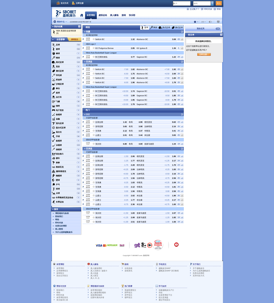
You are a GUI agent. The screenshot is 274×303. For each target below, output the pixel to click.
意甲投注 (128, 295)
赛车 (66, 158)
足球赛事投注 (62, 271)
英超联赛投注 (130, 290)
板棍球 (66, 141)
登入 (219, 3)
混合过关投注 (62, 276)
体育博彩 (91, 15)
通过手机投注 (164, 300)
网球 (66, 58)
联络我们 (59, 216)
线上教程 (59, 229)
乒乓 (66, 184)
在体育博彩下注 (165, 295)
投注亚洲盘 (163, 297)
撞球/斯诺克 (66, 171)
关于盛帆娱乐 (198, 268)
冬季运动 (66, 202)
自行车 (66, 97)
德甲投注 (128, 297)
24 (179, 122)
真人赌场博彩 (96, 268)
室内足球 (66, 123)
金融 (66, 119)
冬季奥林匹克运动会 (66, 197)
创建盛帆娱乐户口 (166, 290)
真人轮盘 (94, 273)
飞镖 (66, 101)
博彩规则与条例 (62, 213)
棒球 (66, 53)
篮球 (66, 49)
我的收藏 (58, 26)
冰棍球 (66, 145)
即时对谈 (208, 9)
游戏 (124, 15)
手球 (66, 136)
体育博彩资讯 (62, 297)
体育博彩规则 (96, 290)
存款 (161, 292)
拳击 (66, 88)
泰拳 (66, 163)
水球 (66, 193)
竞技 (66, 66)
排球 (66, 189)
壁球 (66, 180)
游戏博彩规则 (96, 295)
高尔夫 (66, 132)
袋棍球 (66, 149)
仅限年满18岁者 (97, 297)
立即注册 (80, 3)
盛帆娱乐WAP (165, 268)
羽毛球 (66, 75)
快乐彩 (132, 15)
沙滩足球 (66, 84)
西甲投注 (128, 292)
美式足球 (66, 62)
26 (179, 126)
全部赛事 (60, 39)
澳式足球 (66, 71)
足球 (66, 45)
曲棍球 (66, 114)
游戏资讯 (128, 271)
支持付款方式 (198, 276)
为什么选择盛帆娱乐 (64, 232)
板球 (66, 93)
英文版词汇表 (62, 300)
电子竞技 (66, 110)
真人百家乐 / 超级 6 (99, 271)
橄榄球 (66, 176)
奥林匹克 (66, 167)
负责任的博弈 (61, 226)
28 (179, 39)
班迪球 (66, 80)
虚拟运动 (103, 15)
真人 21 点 (95, 278)
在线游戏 (128, 268)
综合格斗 (66, 154)
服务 (56, 209)
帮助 (219, 9)
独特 (66, 106)
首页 (81, 15)
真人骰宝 (94, 276)
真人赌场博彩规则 (98, 292)
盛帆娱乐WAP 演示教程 (169, 271)
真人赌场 (114, 15)
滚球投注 (74, 39)
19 (179, 144)
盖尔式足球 (66, 128)
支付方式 (64, 3)
